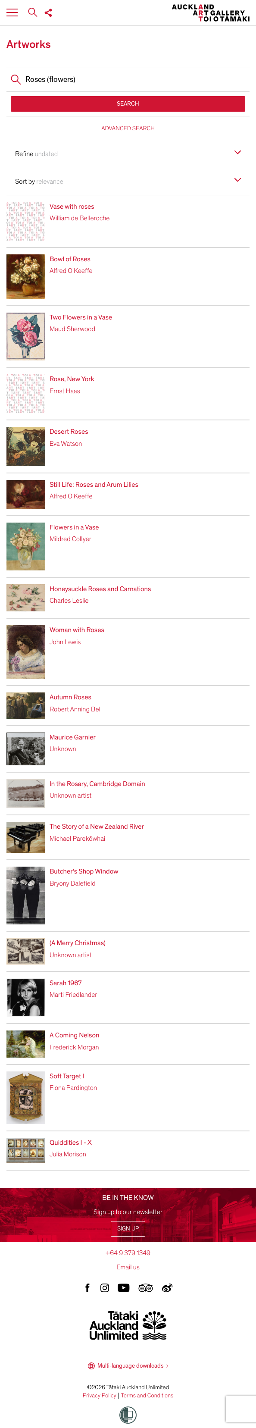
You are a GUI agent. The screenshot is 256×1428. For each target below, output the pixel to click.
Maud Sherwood (72, 329)
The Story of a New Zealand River (97, 826)
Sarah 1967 (65, 983)
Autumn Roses (70, 697)
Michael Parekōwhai (77, 838)
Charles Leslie (69, 600)
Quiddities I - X (71, 1142)
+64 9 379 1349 (128, 1253)
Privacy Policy (99, 1396)
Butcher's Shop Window (84, 871)
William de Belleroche (79, 218)
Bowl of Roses (70, 259)
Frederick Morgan (74, 1047)
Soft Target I (67, 1076)
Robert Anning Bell (76, 709)
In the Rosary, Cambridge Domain (97, 784)
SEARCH (128, 104)
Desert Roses (69, 431)
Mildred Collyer (70, 539)
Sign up (128, 1228)
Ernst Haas (65, 391)
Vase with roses (72, 206)
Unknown (63, 749)
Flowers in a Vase (74, 527)
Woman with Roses (77, 630)
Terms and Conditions (147, 1396)
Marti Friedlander (73, 994)
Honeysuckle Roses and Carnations (100, 589)
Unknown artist (70, 795)
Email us (128, 1267)
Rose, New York (72, 379)
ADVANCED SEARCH (128, 128)
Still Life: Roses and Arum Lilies (94, 484)
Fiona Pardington (73, 1088)
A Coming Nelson (74, 1035)
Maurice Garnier (73, 737)
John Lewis (65, 642)
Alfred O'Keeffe (71, 271)
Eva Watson (66, 443)
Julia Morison (68, 1154)
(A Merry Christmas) (78, 943)
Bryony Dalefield (73, 883)
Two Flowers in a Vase (81, 317)
